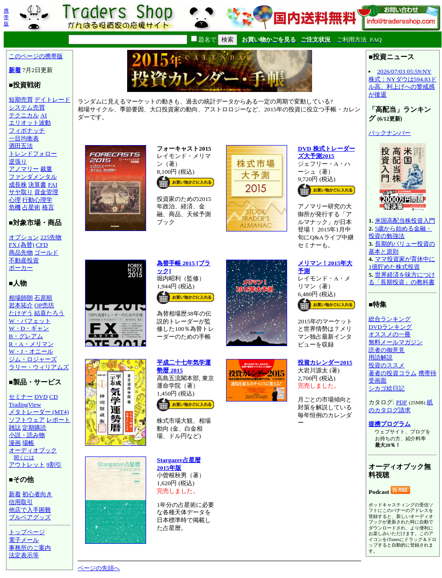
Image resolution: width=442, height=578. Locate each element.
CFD (42, 244)
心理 (15, 199)
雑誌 (15, 427)
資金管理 (46, 192)
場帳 (28, 442)
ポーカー (21, 267)
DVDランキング (390, 326)
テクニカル (24, 115)
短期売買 (21, 99)
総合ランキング (389, 319)
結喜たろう (49, 313)
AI (43, 115)
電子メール (24, 539)
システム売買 (27, 107)
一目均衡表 (24, 138)
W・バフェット (30, 320)
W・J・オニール (31, 351)
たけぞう (21, 313)
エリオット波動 (30, 122)
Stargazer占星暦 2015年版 (179, 463)
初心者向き (37, 494)
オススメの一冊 (389, 334)
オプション (24, 237)
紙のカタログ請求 (400, 406)
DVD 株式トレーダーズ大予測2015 (326, 152)
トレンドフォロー (33, 153)
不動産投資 (24, 260)
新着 (15, 70)
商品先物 (21, 252)
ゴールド (46, 252)
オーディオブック (33, 450)
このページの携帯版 (36, 56)
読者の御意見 (386, 350)
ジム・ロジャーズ (33, 359)
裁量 (46, 168)
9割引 (53, 464)
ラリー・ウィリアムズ (39, 367)
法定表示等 (24, 555)
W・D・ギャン (29, 328)
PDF (401, 402)
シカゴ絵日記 (386, 388)
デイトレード (52, 99)
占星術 (31, 207)
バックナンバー (389, 132)
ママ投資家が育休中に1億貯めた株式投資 (401, 263)
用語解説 (380, 357)
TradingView (25, 404)
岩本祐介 (21, 305)
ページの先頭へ (99, 568)
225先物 (50, 237)
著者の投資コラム (392, 373)
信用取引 (21, 502)
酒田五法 (21, 145)
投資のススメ (386, 365)
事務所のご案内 (30, 547)
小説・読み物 (27, 435)
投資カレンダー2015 (325, 362)
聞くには (24, 457)
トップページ (27, 532)
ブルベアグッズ (30, 517)
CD (53, 396)
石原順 (43, 297)
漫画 (15, 442)
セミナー (21, 396)
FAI (53, 184)
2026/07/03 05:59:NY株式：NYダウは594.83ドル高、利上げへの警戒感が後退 (402, 83)
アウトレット (27, 464)
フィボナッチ (27, 130)
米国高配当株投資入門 (405, 220)
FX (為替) (21, 244)
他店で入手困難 (30, 509)
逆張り (18, 161)
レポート (58, 419)
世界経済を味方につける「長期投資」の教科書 (401, 278)
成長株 (18, 184)
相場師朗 (21, 297)
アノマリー (24, 168)
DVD (41, 396)
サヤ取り (21, 192)
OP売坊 (44, 305)
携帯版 (6, 17)
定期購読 (34, 427)
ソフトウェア (27, 419)
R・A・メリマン (31, 344)
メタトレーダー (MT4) (39, 411)
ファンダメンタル (33, 176)
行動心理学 (37, 199)
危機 (15, 207)
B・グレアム (26, 336)
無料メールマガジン (395, 342)
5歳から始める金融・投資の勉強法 (400, 232)
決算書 (37, 184)
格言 (48, 207)
